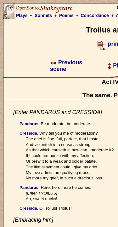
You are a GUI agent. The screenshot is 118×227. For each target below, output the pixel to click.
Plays (22, 15)
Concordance (95, 15)
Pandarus (29, 123)
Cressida (28, 133)
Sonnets (43, 15)
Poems (66, 15)
